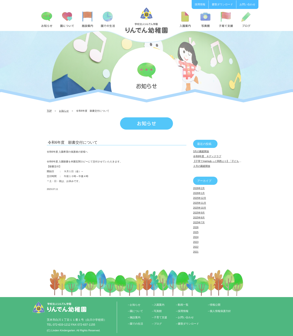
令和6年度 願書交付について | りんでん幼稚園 (147, 20)
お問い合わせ (247, 4)
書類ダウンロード (222, 4)
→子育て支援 (159, 317)
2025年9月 (199, 212)
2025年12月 (199, 198)
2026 (196, 227)
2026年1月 (199, 193)
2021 (196, 251)
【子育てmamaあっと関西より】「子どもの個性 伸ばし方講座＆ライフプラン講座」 (239, 161)
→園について (135, 311)
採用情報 (200, 4)
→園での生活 (135, 323)
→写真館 (156, 311)
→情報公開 (213, 304)
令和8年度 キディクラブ (207, 156)
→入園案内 (157, 304)
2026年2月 (199, 188)
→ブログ (156, 323)
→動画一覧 (181, 304)
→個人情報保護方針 (219, 311)
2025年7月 (199, 222)
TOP (49, 110)
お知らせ (64, 110)
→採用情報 (181, 311)
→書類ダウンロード (187, 323)
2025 (196, 232)
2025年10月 (199, 207)
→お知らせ (133, 304)
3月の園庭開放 (201, 151)
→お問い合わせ (184, 317)
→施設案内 (133, 317)
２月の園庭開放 (201, 166)
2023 (196, 242)
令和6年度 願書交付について (72, 142)
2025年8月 (199, 217)
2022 (196, 247)
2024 (196, 237)
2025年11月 (199, 203)
